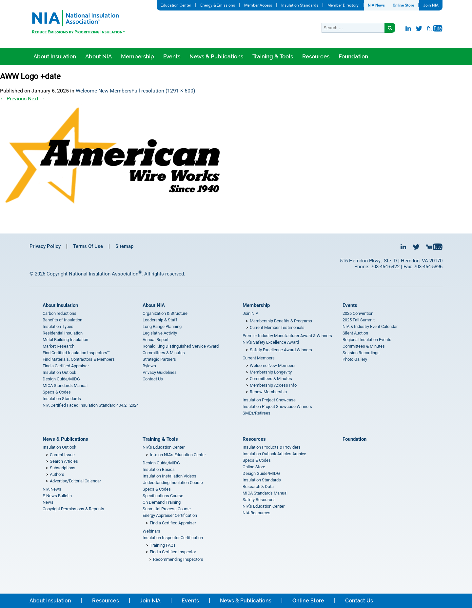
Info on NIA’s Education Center (178, 454)
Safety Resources (259, 499)
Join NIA (431, 5)
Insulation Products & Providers (272, 447)
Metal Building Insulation (65, 339)
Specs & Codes (57, 392)
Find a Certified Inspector (173, 551)
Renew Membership (268, 391)
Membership (137, 56)
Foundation (353, 56)
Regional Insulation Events (367, 339)
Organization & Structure (165, 313)
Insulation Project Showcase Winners (277, 406)
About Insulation (54, 56)
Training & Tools (272, 56)
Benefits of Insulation (62, 319)
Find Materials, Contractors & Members (79, 359)
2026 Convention (358, 313)
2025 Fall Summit (359, 319)
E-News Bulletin (57, 495)
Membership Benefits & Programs (281, 320)
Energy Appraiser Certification (170, 515)
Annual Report (155, 339)
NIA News (376, 5)
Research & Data (258, 486)
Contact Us (153, 378)
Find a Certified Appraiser (66, 365)
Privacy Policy (45, 246)
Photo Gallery (355, 359)
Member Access (258, 5)
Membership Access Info (273, 385)
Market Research (58, 346)
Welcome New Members (103, 91)
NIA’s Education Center (164, 447)
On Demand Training (162, 502)
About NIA (98, 56)
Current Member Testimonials (277, 327)
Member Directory (343, 5)
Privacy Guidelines (160, 372)
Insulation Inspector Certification (173, 537)
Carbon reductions (59, 313)
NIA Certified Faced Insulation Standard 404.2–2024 (91, 405)
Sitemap (124, 246)
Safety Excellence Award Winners (281, 349)
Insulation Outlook (59, 372)
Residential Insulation (63, 333)
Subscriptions (62, 467)
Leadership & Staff (160, 319)
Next (36, 98)
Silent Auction (355, 333)
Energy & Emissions (217, 5)
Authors (57, 474)
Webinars (151, 531)
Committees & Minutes (164, 352)
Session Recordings (361, 352)
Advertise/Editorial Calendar (75, 480)
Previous (13, 98)
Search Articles (64, 461)
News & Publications (216, 56)
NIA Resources (256, 512)
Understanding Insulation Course (173, 482)
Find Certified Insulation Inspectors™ (76, 352)
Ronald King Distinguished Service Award (181, 346)
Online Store (403, 5)
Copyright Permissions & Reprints (73, 508)
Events (171, 56)
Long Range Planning (162, 326)
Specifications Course (163, 495)
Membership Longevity (271, 372)
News (48, 502)
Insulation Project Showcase (269, 399)
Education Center (176, 5)
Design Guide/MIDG (61, 378)
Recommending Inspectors (178, 559)
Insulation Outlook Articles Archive (274, 453)
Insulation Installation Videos (169, 476)
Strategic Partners (159, 359)
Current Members (259, 357)
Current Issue (62, 454)
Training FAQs (163, 545)
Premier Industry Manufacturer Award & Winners (287, 335)
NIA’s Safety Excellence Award (271, 342)
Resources (315, 56)
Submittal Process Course (167, 508)
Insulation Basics (159, 469)
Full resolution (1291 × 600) (163, 91)
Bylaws (149, 365)
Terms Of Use (88, 246)
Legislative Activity (160, 333)
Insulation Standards (299, 5)
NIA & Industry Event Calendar (370, 326)
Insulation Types (58, 326)
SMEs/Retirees (256, 413)
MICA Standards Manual (65, 385)
